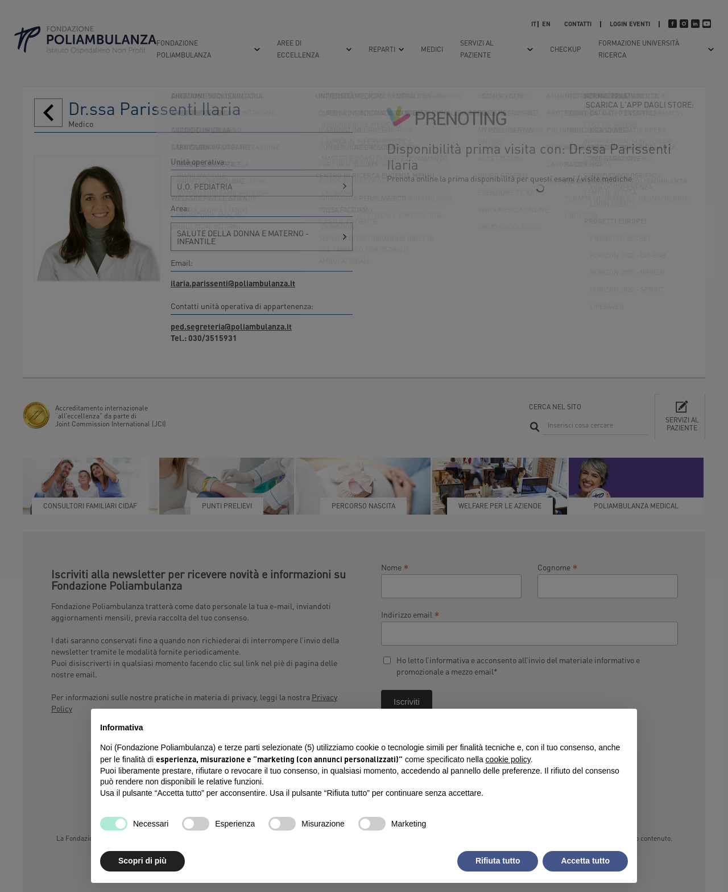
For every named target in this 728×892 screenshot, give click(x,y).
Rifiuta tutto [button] (497, 860)
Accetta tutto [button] (585, 860)
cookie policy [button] (508, 759)
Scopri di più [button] (142, 860)
